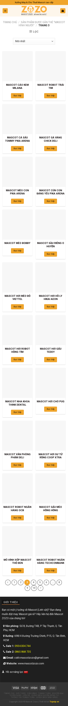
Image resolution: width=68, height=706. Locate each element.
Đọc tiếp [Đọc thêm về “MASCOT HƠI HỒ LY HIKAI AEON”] (51, 307)
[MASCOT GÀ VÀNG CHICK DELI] (51, 119)
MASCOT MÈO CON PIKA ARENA (17, 192)
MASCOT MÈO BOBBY (17, 243)
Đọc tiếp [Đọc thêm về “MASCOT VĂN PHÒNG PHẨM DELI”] (17, 465)
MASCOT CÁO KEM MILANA (17, 86)
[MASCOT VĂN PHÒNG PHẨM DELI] (17, 436)
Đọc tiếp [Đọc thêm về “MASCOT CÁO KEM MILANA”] (17, 95)
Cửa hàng (32, 693)
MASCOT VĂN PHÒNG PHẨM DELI (17, 456)
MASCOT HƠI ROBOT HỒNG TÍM (17, 350)
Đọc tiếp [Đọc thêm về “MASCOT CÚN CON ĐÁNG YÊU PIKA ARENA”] (51, 201)
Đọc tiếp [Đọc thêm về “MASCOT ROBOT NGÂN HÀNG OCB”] (17, 518)
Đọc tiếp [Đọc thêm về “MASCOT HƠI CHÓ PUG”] (51, 409)
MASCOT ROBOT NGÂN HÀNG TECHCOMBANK (51, 561)
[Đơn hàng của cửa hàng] (34, 41)
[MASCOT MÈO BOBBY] (17, 225)
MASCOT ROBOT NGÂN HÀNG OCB (17, 509)
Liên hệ (26, 695)
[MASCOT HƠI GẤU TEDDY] (51, 330)
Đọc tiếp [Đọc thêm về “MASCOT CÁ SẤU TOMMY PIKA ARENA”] (17, 148)
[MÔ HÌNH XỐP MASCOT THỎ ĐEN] (17, 541)
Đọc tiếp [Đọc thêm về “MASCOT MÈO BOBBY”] (17, 251)
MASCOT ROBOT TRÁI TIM (50, 86)
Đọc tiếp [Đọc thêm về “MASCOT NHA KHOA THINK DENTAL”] (17, 412)
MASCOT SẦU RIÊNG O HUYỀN (50, 245)
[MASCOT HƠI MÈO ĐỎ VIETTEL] (17, 277)
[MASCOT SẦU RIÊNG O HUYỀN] (51, 225)
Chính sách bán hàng (47, 697)
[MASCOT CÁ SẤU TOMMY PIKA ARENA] (17, 119)
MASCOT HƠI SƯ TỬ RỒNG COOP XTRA (51, 456)
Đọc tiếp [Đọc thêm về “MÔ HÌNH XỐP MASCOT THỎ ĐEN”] (17, 570)
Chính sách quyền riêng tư (45, 695)
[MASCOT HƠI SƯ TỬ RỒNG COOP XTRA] (51, 436)
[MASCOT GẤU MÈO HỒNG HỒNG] (51, 488)
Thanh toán (44, 693)
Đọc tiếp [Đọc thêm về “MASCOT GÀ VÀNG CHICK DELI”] (51, 148)
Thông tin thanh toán (23, 697)
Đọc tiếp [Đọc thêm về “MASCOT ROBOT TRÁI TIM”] (51, 95)
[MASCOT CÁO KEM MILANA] (17, 66)
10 (34, 587)
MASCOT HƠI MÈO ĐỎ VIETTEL (17, 297)
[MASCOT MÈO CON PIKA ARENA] (17, 172)
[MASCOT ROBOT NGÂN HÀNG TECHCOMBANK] (51, 541)
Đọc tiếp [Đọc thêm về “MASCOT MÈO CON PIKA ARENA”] (17, 201)
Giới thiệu (21, 693)
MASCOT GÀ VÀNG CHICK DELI (50, 139)
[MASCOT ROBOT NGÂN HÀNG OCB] (17, 488)
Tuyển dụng (16, 695)
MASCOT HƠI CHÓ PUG (50, 401)
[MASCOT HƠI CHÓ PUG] (51, 383)
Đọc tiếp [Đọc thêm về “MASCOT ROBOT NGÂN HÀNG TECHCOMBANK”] (51, 570)
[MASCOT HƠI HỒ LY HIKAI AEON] (51, 277)
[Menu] (5, 10)
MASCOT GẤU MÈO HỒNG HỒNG (50, 509)
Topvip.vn (54, 702)
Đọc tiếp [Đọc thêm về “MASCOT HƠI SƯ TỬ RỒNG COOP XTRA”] (51, 465)
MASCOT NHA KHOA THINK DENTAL (17, 403)
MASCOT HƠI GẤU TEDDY (50, 350)
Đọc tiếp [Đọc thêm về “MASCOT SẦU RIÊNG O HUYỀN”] (51, 254)
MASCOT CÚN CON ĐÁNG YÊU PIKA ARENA (51, 192)
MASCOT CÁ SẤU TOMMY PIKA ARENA (17, 139)
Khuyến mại (58, 693)
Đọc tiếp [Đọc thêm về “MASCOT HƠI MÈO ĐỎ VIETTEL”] (17, 307)
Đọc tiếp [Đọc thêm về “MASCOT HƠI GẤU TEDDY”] (51, 359)
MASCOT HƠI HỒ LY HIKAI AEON (50, 297)
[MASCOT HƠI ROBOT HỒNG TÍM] (17, 330)
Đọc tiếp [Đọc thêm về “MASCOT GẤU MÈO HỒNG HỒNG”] (51, 518)
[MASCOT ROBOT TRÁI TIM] (51, 66)
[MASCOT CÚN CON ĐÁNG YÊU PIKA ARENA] (51, 172)
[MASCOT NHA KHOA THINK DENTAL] (17, 383)
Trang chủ (10, 22)
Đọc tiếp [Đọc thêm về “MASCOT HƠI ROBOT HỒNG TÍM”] (17, 359)
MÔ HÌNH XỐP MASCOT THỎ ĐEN (17, 561)
